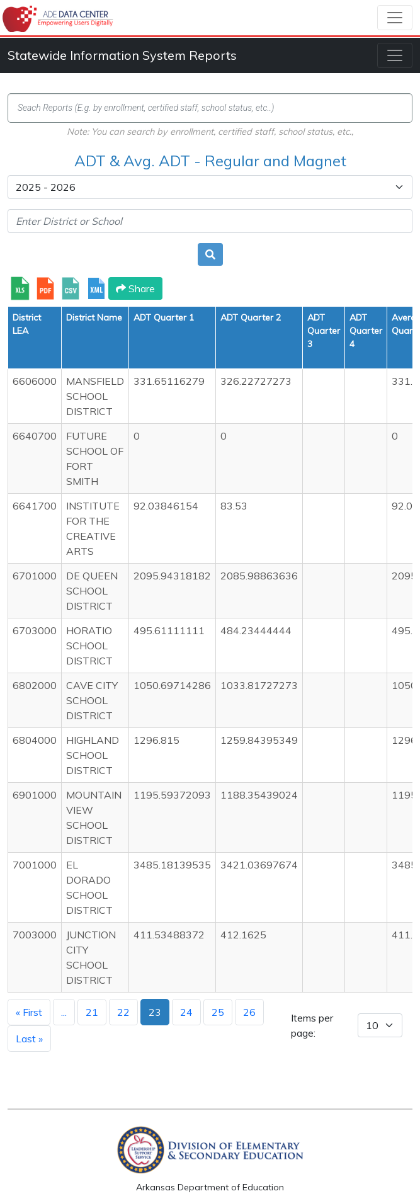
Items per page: (312, 1025)
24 (186, 1012)
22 (123, 1012)
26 (249, 1012)
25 (218, 1012)
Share (135, 288)
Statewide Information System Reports (122, 55)
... (64, 1012)
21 (92, 1012)
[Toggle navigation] (394, 17)
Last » (29, 1038)
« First (29, 1012)
